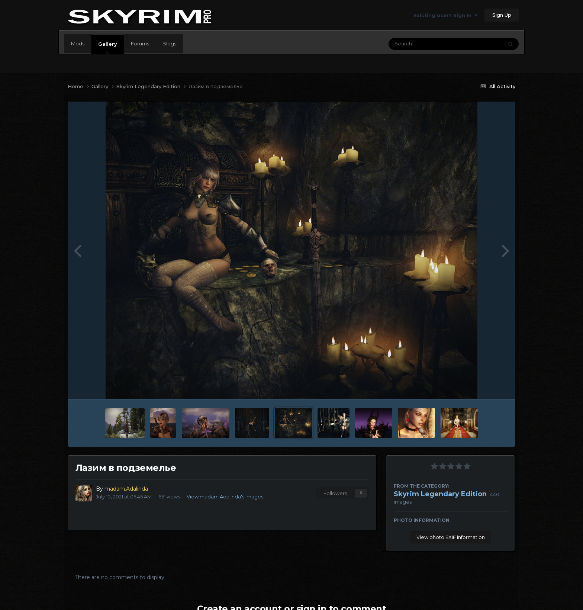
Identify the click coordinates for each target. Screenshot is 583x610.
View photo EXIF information (450, 537)
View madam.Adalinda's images (225, 497)
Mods (77, 43)
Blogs (169, 43)
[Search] (425, 44)
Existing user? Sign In (445, 15)
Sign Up (501, 15)
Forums (140, 43)
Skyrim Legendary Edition (440, 494)
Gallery (107, 47)
